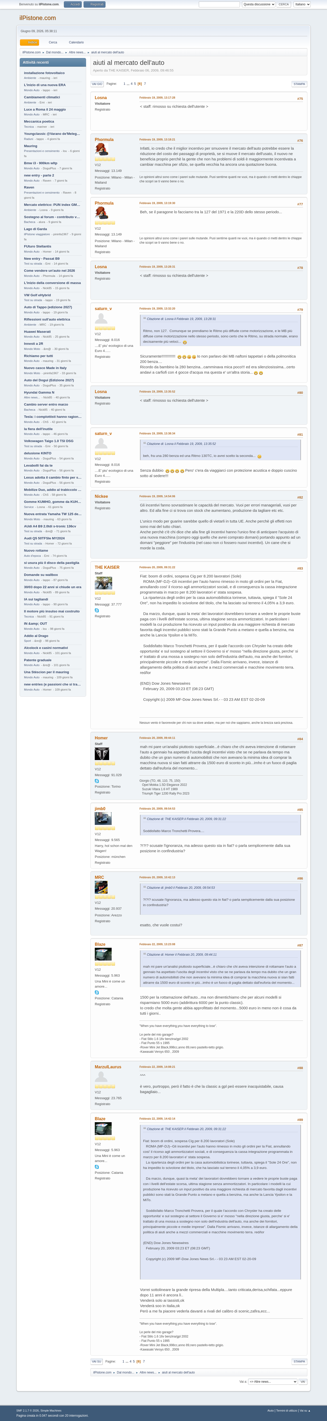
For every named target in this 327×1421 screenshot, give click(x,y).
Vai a (242, 1381)
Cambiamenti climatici (42, 97)
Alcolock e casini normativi (46, 648)
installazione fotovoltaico (44, 73)
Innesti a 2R (33, 344)
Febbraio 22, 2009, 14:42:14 (157, 1118)
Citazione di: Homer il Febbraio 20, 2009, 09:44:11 (182, 954)
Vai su (96, 1361)
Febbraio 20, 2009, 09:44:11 (157, 737)
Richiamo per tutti (38, 356)
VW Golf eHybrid (37, 295)
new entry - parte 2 (39, 175)
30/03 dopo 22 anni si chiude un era (52, 587)
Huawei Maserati (37, 332)
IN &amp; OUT (35, 623)
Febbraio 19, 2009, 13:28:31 (157, 266)
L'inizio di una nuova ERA (45, 85)
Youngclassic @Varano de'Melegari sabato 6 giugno (53, 134)
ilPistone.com (37, 17)
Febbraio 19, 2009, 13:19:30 (157, 203)
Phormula (104, 139)
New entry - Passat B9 (42, 258)
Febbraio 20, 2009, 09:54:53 (157, 808)
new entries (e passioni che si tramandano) (53, 684)
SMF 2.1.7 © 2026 (27, 1410)
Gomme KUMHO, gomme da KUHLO (53, 502)
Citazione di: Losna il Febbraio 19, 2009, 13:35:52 (181, 444)
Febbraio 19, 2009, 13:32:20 (157, 308)
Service (29, 506)
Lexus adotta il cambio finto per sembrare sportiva (53, 477)
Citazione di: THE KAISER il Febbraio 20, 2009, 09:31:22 (186, 819)
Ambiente (30, 77)
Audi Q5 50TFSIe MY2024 (44, 538)
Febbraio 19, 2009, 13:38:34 (157, 433)
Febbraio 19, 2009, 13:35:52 (157, 391)
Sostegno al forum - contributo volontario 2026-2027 (53, 217)
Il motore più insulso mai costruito (52, 611)
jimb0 (100, 809)
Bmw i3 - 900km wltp (40, 163)
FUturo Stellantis (37, 246)
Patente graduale (37, 660)
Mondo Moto (32, 348)
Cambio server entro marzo (46, 404)
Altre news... (32, 397)
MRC (99, 877)
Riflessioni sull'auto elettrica (47, 319)
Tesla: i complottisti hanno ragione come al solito (53, 417)
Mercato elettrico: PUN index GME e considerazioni (53, 205)
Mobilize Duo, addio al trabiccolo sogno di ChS (53, 490)
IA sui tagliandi (36, 599)
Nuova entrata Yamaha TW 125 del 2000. (53, 514)
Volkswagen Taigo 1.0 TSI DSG (49, 441)
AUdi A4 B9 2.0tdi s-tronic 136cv (50, 526)
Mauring (30, 146)
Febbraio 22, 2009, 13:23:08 (157, 944)
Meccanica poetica (39, 121)
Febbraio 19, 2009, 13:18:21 (157, 139)
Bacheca (29, 221)
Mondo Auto (31, 90)
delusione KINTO (37, 453)
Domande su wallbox (41, 575)
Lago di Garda (35, 229)
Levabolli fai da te (38, 465)
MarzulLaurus (108, 1067)
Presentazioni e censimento (42, 150)
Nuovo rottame (36, 550)
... (129, 84)
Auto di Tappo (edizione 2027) (48, 307)
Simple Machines (50, 1410)
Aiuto (270, 1410)
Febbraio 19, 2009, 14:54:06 (157, 496)
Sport (27, 640)
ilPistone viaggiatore (37, 234)
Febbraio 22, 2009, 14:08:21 (157, 1066)
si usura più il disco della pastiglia (51, 563)
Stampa (299, 84)
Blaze (100, 944)
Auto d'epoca (32, 555)
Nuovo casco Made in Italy (45, 368)
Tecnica (29, 126)
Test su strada (33, 263)
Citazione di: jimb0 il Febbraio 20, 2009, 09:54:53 (181, 888)
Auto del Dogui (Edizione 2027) (49, 380)
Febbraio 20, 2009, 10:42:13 (157, 877)
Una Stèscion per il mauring (46, 672)
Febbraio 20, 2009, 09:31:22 (157, 567)
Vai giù (97, 84)
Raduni (28, 138)
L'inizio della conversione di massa (52, 283)
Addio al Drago (36, 636)
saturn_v (103, 308)
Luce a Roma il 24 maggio (45, 109)
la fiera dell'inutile (38, 429)
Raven (29, 187)
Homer (101, 738)
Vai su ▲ (305, 1410)
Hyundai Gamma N (39, 392)
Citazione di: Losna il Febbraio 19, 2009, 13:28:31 (181, 319)
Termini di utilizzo (286, 1410)
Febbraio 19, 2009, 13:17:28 (157, 97)
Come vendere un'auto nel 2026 (49, 271)
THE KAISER (107, 567)
